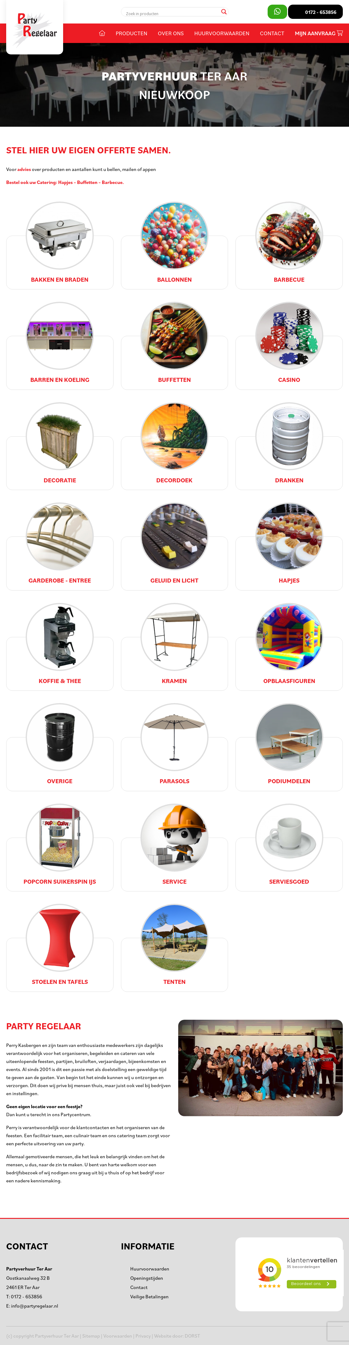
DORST (192, 1336)
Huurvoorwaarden (221, 33)
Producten (131, 33)
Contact (272, 33)
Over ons (171, 33)
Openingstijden (146, 1278)
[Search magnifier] (224, 11)
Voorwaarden (117, 1336)
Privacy (143, 1336)
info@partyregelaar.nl (34, 1306)
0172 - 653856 (26, 1296)
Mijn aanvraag (319, 33)
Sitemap (91, 1336)
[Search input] (172, 13)
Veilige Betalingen (149, 1296)
